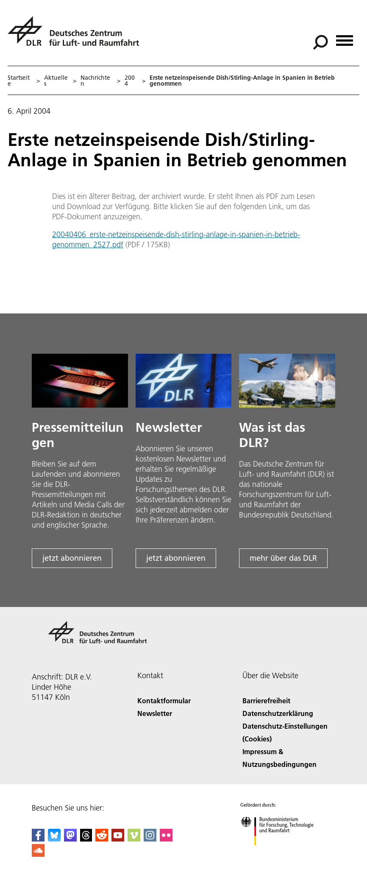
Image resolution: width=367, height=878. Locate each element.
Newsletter (154, 713)
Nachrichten (95, 81)
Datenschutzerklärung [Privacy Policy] (277, 713)
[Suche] (320, 42)
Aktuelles (56, 81)
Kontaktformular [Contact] (164, 700)
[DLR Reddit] (101, 839)
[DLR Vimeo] (134, 839)
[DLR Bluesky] (54, 839)
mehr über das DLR (283, 558)
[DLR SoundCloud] (38, 854)
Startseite (19, 81)
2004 (130, 81)
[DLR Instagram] (150, 839)
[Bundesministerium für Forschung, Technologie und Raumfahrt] (281, 853)
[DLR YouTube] (117, 839)
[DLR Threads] (86, 839)
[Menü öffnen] (344, 37)
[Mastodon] (70, 839)
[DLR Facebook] (38, 839)
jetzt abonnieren (72, 558)
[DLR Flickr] (166, 839)
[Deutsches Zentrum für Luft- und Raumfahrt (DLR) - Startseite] (77, 36)
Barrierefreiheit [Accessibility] (266, 700)
